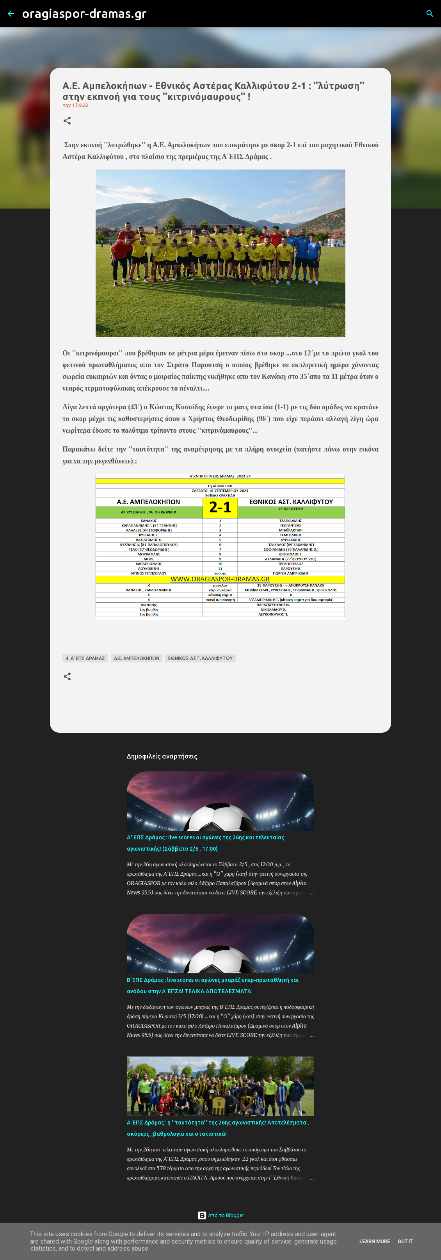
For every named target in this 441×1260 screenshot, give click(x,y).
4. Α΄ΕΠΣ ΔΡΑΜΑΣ (85, 658)
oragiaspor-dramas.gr (84, 13)
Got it (405, 1241)
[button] (67, 121)
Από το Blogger (220, 1215)
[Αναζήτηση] (157, 13)
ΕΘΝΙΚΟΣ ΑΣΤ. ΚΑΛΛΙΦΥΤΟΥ (200, 658)
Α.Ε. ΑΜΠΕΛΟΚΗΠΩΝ (136, 658)
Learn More (374, 1241)
